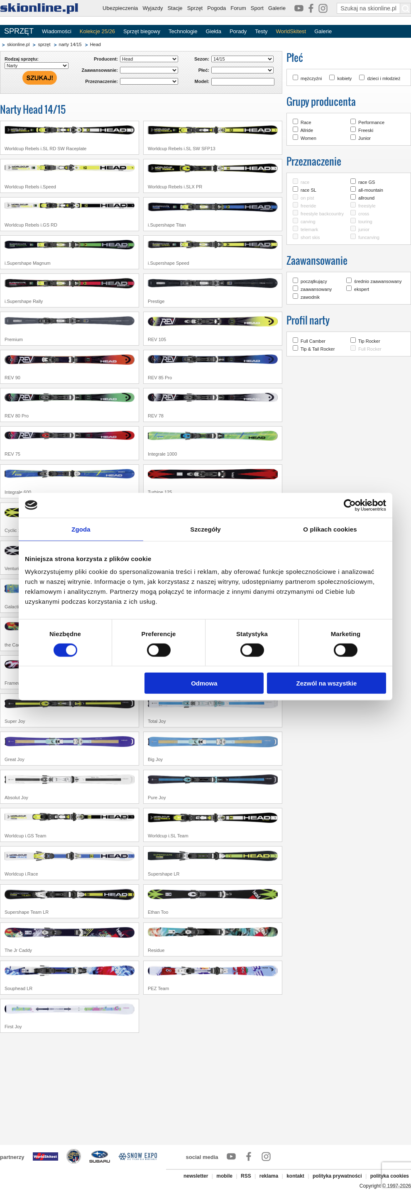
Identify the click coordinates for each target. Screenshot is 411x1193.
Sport (257, 8)
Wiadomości (56, 31)
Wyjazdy (152, 8)
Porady (238, 31)
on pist (307, 197)
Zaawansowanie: (100, 70)
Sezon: (201, 58)
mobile (224, 1176)
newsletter (195, 1176)
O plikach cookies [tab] (330, 528)
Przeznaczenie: (101, 81)
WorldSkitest (291, 31)
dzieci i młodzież (383, 78)
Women (308, 138)
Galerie (277, 8)
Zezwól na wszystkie (326, 683)
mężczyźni (311, 78)
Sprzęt (195, 8)
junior (363, 229)
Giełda (213, 31)
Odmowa (204, 683)
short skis (310, 237)
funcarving (368, 237)
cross (363, 213)
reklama (268, 1176)
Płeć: (203, 70)
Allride (306, 130)
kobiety (344, 78)
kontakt (295, 1176)
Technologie (183, 31)
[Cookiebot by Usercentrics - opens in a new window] (349, 505)
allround (366, 197)
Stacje (174, 8)
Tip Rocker (369, 341)
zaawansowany (316, 289)
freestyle (367, 205)
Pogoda (216, 8)
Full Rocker (370, 348)
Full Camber (313, 341)
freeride (308, 205)
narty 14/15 (70, 44)
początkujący (314, 281)
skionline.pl (18, 44)
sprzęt (44, 44)
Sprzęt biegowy (141, 31)
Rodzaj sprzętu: (22, 58)
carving (308, 221)
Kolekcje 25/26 (97, 31)
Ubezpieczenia (120, 8)
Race (306, 122)
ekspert (361, 289)
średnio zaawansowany (377, 281)
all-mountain (370, 190)
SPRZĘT (19, 31)
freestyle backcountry (322, 213)
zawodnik (310, 297)
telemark (309, 229)
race (305, 182)
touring (365, 221)
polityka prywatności (337, 1176)
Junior (364, 138)
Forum (238, 8)
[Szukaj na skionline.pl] (405, 8)
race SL (308, 190)
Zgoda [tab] (81, 528)
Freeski (365, 130)
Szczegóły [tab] (205, 528)
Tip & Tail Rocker (318, 348)
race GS (366, 182)
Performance (371, 122)
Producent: (106, 58)
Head (95, 44)
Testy (261, 31)
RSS (246, 1176)
